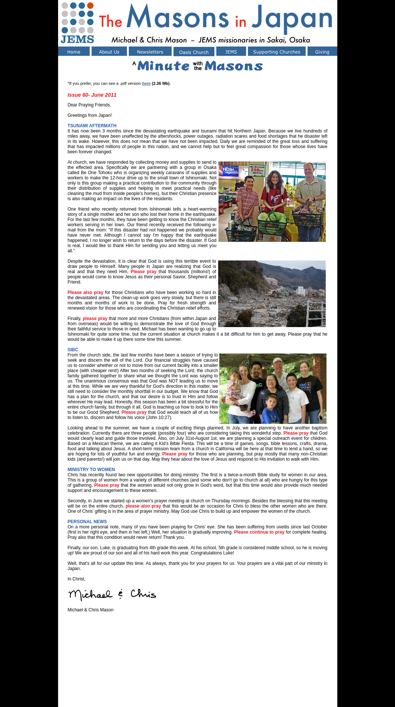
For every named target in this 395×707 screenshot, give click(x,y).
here (146, 83)
